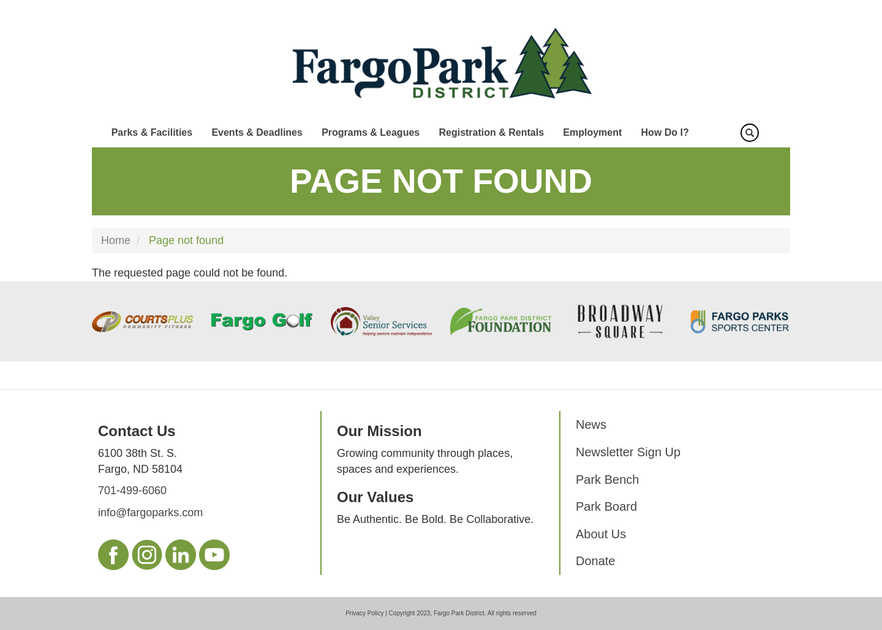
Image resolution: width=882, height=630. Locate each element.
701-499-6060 (132, 490)
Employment (592, 132)
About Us (601, 534)
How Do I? (665, 132)
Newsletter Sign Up (628, 452)
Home (115, 240)
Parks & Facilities (152, 132)
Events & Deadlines (257, 132)
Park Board (606, 506)
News (591, 424)
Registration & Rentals (491, 132)
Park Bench (607, 479)
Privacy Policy (364, 613)
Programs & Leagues (371, 132)
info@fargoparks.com (150, 512)
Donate (596, 561)
